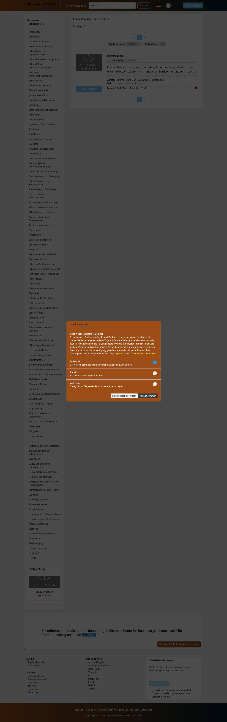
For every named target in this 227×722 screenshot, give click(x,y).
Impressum (120, 353)
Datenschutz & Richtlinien (143, 353)
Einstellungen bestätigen (124, 396)
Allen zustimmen (148, 396)
